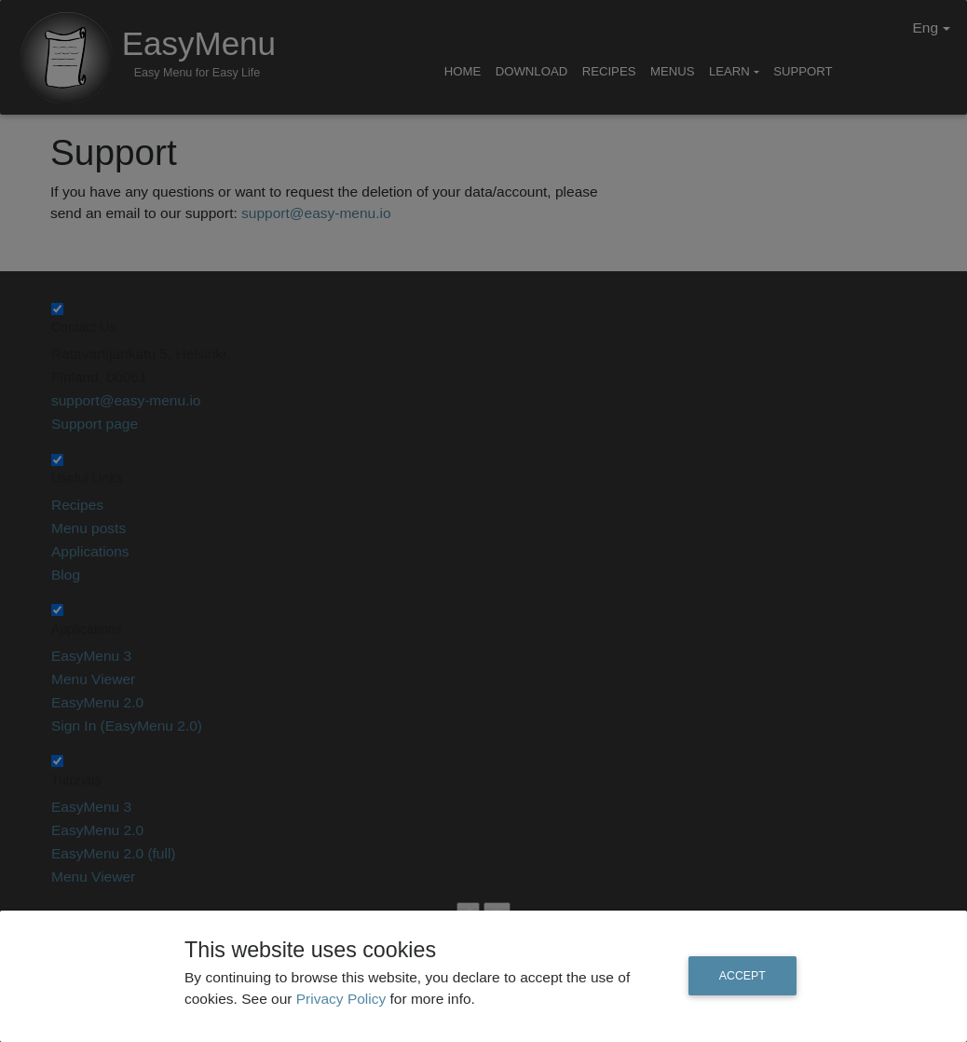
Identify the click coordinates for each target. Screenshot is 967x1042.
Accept (742, 975)
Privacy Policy (343, 999)
